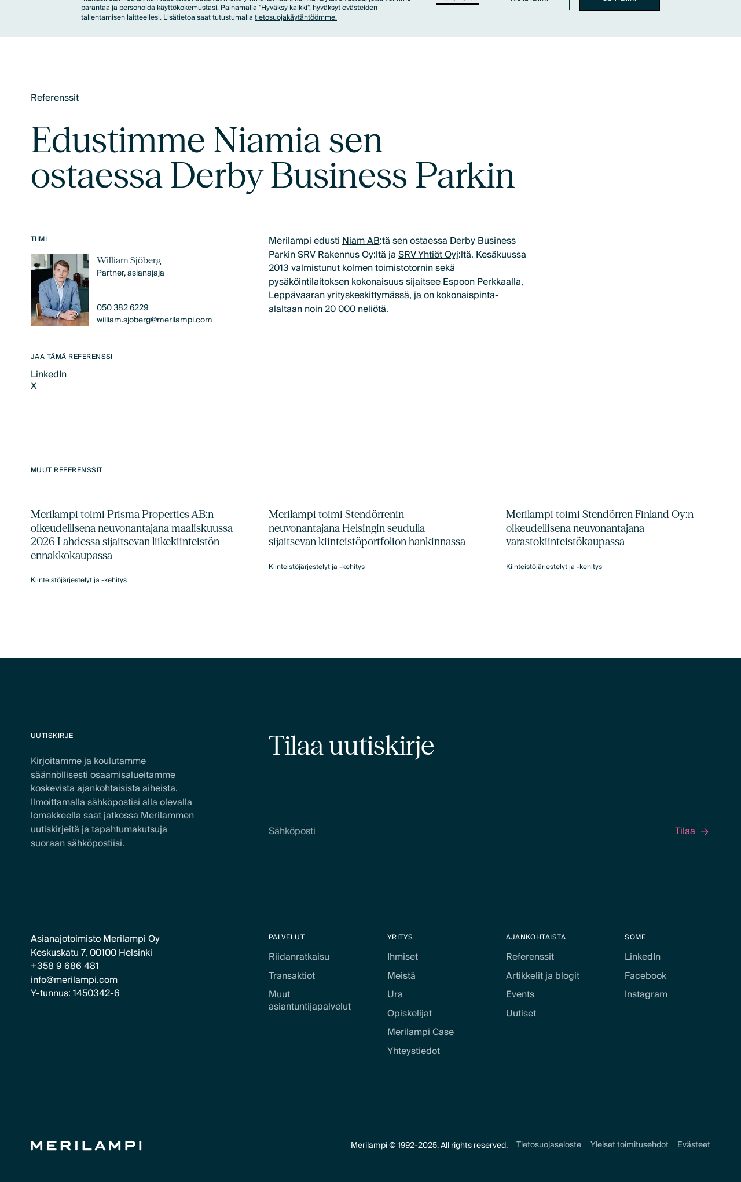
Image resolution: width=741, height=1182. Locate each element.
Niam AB (361, 241)
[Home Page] (86, 1146)
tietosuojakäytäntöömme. (296, 18)
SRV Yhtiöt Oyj (428, 254)
